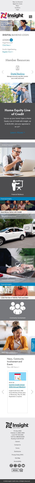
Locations (17, 7)
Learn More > (17, 132)
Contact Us (17, 445)
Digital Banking (17, 73)
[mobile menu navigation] (26, 17)
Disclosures (17, 451)
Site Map (17, 458)
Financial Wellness (17, 194)
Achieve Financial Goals (9, 145)
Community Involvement (17, 318)
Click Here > (7, 45)
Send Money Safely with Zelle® (11, 212)
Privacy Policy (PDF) (17, 455)
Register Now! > (8, 52)
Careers (17, 441)
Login (17, 9)
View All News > (13, 367)
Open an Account (17, 2)
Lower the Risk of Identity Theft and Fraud (14, 298)
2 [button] (19, 30)
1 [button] (16, 30)
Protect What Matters (8, 280)
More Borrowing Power (9, 216)
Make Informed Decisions (10, 352)
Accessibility (17, 461)
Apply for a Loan (17, 4)
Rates (17, 6)
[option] (17, 25)
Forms (17, 448)
